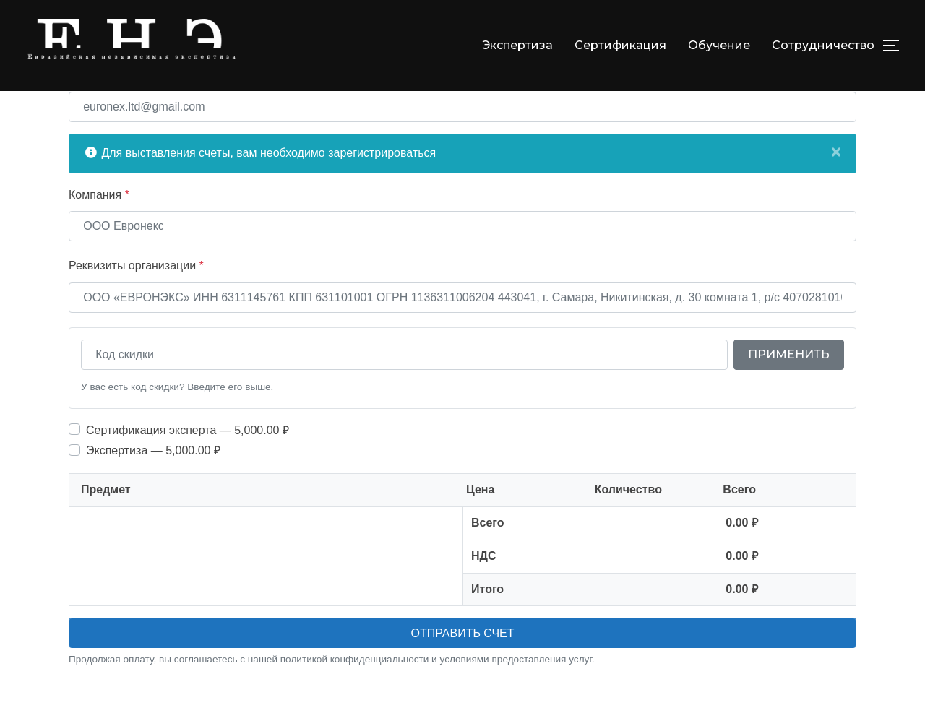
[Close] (836, 185)
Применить (789, 387)
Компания (99, 227)
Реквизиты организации (136, 299)
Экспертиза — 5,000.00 (153, 484)
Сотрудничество (823, 45)
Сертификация (620, 45)
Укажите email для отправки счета (164, 108)
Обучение (719, 45)
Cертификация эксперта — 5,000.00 (187, 463)
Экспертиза (517, 45)
